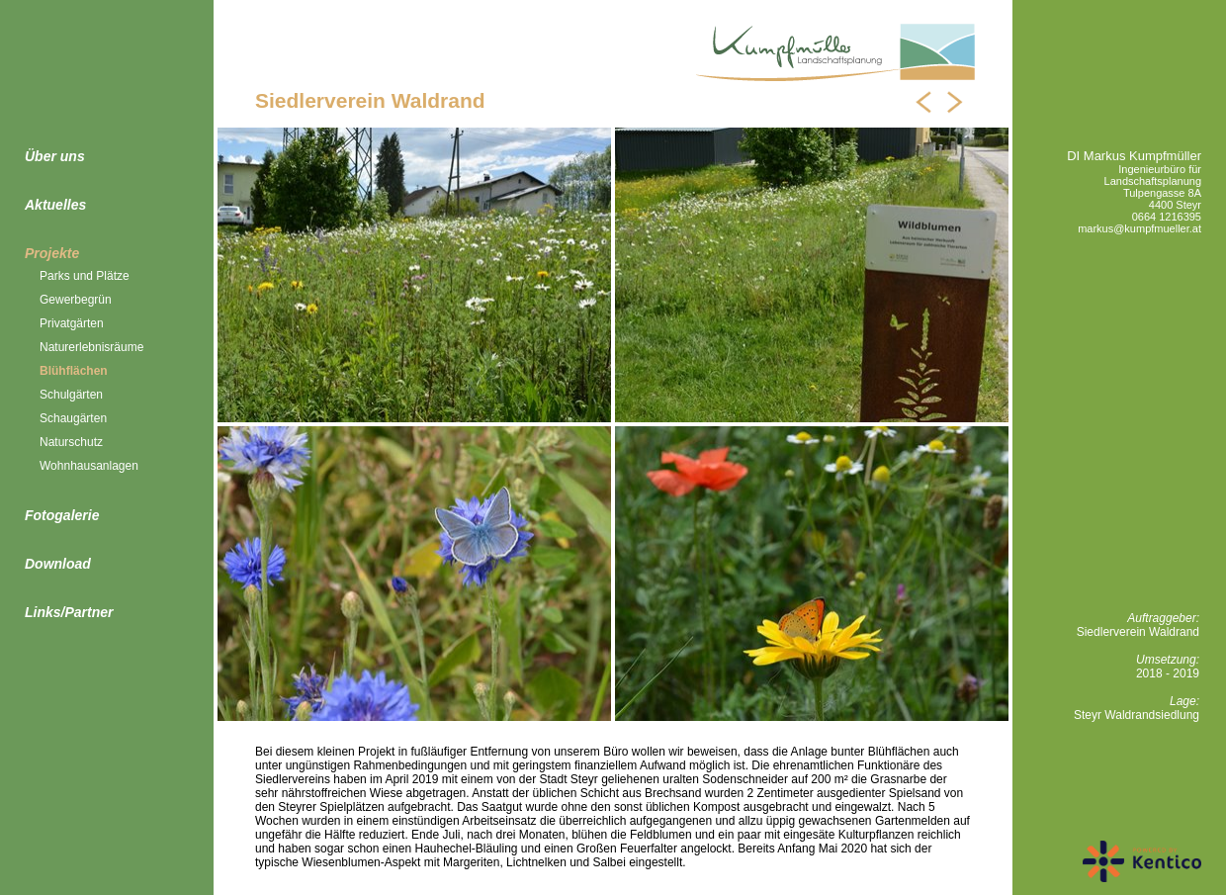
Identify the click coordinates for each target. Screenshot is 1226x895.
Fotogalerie (62, 515)
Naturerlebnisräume (91, 347)
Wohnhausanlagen (89, 466)
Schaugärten (73, 418)
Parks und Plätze (85, 276)
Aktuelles (55, 205)
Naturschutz (71, 442)
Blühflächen (74, 371)
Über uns (55, 156)
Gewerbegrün (76, 300)
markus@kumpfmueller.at (1139, 228)
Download (58, 564)
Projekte (52, 253)
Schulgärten (71, 395)
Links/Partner (69, 612)
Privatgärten (72, 323)
